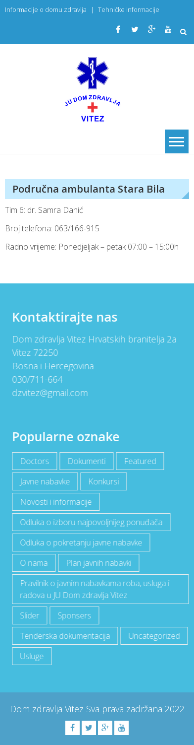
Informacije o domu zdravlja (46, 9)
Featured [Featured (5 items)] (139, 461)
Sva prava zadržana (125, 709)
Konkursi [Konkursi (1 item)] (103, 481)
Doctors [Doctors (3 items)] (33, 461)
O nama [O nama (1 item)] (33, 562)
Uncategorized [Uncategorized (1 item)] (153, 635)
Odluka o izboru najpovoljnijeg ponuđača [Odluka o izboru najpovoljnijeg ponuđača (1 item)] (90, 522)
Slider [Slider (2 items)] (29, 615)
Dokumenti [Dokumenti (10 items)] (86, 461)
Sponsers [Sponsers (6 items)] (74, 615)
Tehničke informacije (128, 9)
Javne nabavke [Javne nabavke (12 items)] (44, 481)
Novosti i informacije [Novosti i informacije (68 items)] (55, 501)
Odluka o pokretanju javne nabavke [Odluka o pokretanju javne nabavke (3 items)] (80, 542)
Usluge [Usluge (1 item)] (31, 656)
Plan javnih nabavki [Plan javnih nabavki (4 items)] (98, 562)
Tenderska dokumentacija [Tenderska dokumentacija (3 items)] (64, 635)
